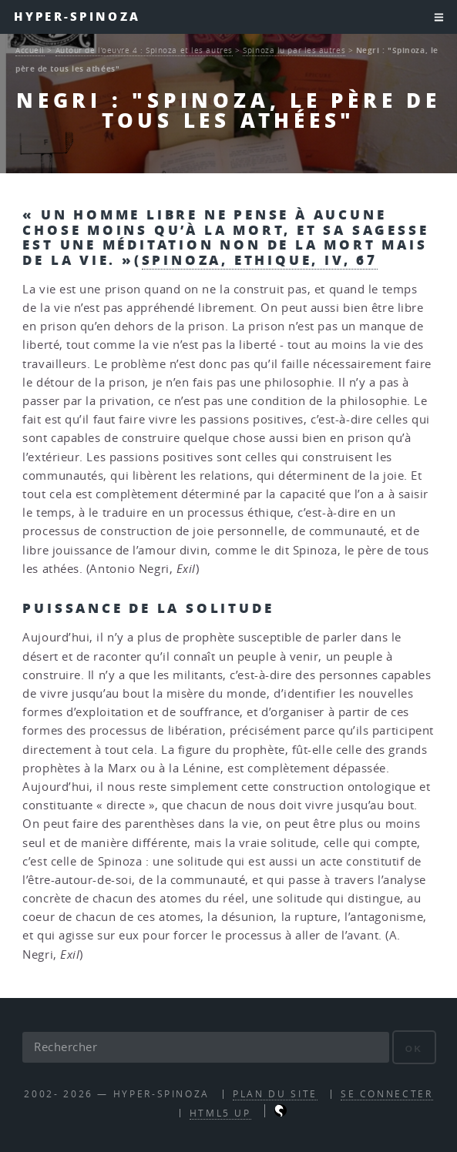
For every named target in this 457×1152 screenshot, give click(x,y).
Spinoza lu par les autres (294, 50)
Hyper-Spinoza (77, 16)
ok (414, 1048)
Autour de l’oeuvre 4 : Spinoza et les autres (144, 50)
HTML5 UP (220, 1113)
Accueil (30, 50)
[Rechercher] (205, 1047)
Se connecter (387, 1094)
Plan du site (275, 1094)
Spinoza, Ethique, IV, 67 (260, 259)
